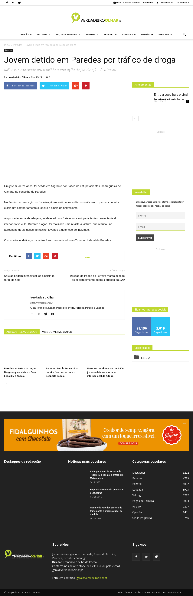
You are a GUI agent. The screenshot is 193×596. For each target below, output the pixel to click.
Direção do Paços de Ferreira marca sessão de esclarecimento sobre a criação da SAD (97, 278)
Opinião (147, 34)
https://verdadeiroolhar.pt (41, 303)
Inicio (7, 45)
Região (26, 34)
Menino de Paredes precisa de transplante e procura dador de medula (106, 511)
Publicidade (183, 3)
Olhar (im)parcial (142, 518)
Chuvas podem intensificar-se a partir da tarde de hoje (29, 278)
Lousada (43, 34)
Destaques (139, 472)
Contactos (148, 3)
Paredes (92, 34)
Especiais (165, 34)
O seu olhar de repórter (126, 3)
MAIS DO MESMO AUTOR (57, 331)
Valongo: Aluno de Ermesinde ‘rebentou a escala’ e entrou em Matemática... (106, 475)
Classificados (165, 3)
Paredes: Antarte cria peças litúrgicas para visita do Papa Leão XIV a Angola (20, 372)
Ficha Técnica (125, 592)
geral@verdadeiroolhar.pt (91, 578)
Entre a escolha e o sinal (171, 94)
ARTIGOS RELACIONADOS (21, 331)
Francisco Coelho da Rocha (169, 99)
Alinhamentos (143, 84)
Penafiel (110, 34)
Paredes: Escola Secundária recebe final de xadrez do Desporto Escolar (61, 372)
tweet (87, 257)
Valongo (129, 34)
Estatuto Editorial (172, 592)
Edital (144, 358)
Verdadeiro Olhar (18, 77)
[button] (184, 34)
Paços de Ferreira (68, 34)
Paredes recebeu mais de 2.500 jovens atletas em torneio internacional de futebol (105, 372)
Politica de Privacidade (147, 592)
